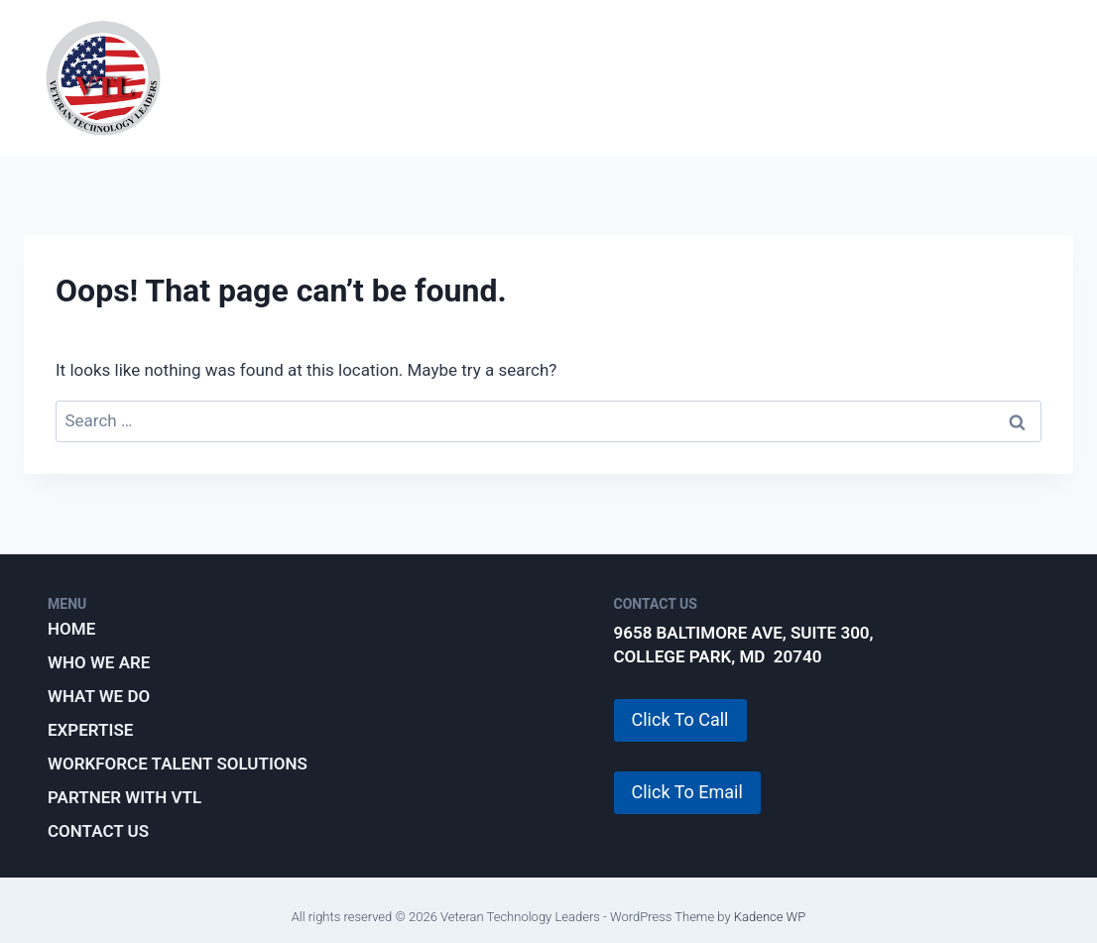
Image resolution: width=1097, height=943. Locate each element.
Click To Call (680, 719)
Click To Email (687, 791)
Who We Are (326, 57)
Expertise (625, 57)
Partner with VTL (627, 97)
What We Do (479, 57)
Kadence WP (770, 916)
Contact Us (98, 831)
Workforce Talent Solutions (849, 57)
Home (71, 629)
